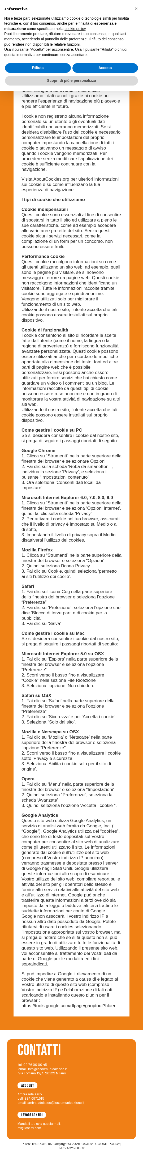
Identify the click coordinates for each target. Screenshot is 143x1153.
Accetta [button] (105, 1130)
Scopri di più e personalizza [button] (71, 1142)
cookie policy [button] (74, 1090)
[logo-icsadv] (13, 9)
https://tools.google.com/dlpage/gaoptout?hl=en (68, 1005)
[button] (136, 1070)
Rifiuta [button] (38, 1130)
